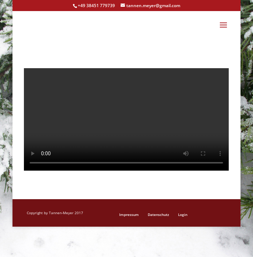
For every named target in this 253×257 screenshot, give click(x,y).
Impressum (129, 214)
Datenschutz (158, 214)
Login (182, 214)
